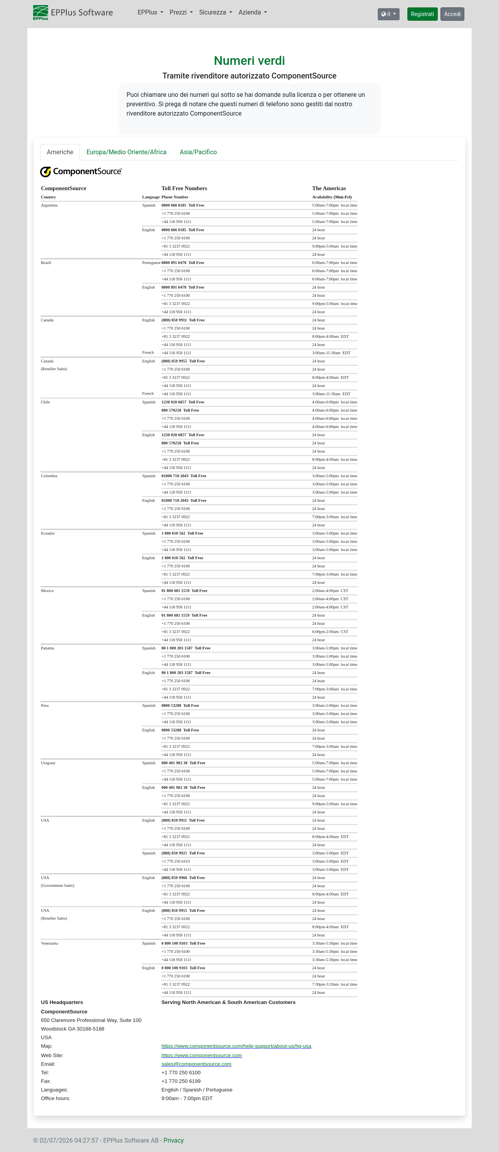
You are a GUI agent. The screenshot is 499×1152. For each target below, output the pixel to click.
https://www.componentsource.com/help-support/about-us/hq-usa (236, 1046)
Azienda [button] (250, 12)
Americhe (60, 152)
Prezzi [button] (179, 12)
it (386, 14)
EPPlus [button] (148, 12)
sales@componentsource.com (196, 1064)
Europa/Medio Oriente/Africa (126, 152)
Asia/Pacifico (198, 152)
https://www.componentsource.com (201, 1055)
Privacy (174, 1140)
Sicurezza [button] (213, 12)
